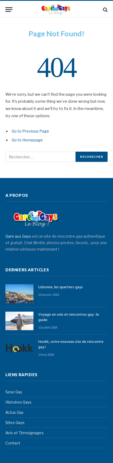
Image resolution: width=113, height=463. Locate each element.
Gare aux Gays (18, 236)
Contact (12, 443)
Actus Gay (14, 412)
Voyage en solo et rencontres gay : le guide (68, 317)
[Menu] (8, 9)
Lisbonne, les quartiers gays (60, 287)
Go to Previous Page (30, 131)
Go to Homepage (27, 140)
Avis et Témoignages (24, 432)
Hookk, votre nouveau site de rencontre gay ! (71, 344)
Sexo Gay (13, 392)
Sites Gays (15, 422)
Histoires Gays (18, 402)
